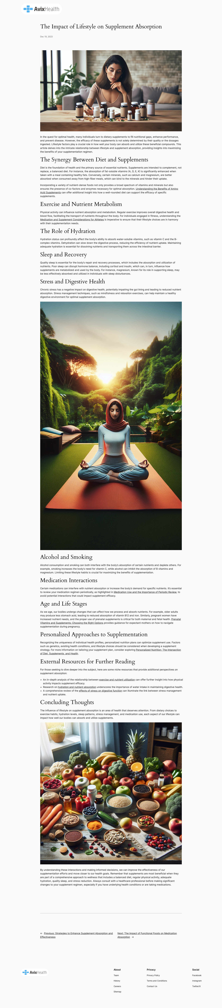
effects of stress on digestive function (100, 690)
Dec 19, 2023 (46, 36)
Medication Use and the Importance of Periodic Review (145, 592)
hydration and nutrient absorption (77, 687)
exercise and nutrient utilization (117, 679)
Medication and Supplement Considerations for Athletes (72, 219)
